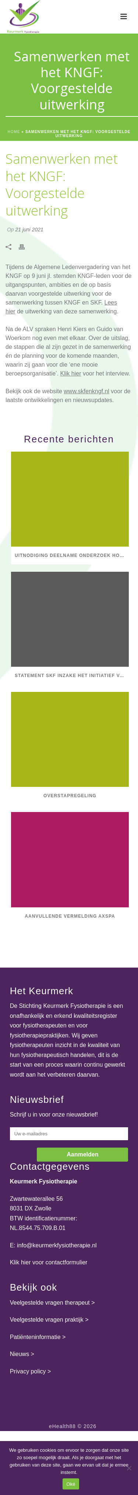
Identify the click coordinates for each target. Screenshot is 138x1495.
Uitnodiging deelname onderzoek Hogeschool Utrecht (72, 555)
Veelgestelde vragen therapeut (50, 1302)
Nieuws (19, 1354)
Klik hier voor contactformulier (49, 1262)
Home (14, 132)
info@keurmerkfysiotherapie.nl (56, 1245)
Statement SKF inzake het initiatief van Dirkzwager (72, 675)
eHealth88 (62, 1426)
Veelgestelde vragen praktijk (47, 1319)
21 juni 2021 (29, 229)
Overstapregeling (69, 795)
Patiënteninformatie (35, 1337)
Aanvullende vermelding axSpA (70, 916)
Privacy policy (28, 1371)
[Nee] (128, 1468)
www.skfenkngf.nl (86, 391)
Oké (70, 1484)
